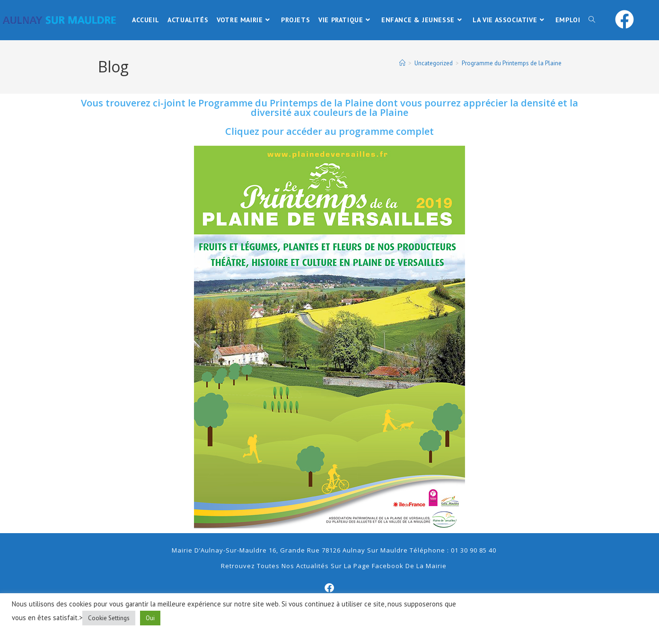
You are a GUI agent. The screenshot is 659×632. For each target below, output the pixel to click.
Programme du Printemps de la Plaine (512, 63)
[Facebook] (330, 588)
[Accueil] (402, 63)
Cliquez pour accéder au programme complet (329, 131)
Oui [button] (150, 618)
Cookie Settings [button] (109, 618)
